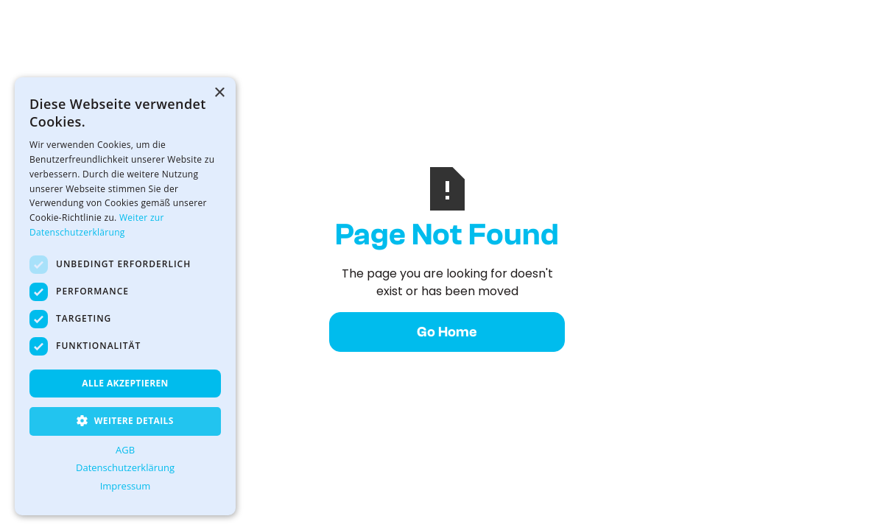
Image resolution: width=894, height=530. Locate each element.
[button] (125, 421)
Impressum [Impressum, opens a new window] (125, 485)
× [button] (219, 93)
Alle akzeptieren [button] (125, 383)
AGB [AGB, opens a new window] (125, 449)
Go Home (447, 332)
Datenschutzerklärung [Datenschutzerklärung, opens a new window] (125, 467)
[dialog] (125, 296)
